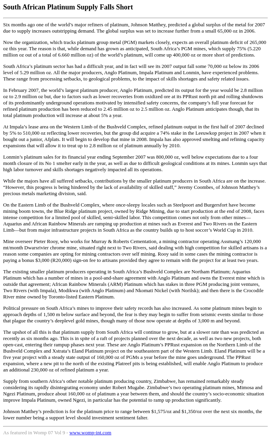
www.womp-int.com (91, 432)
